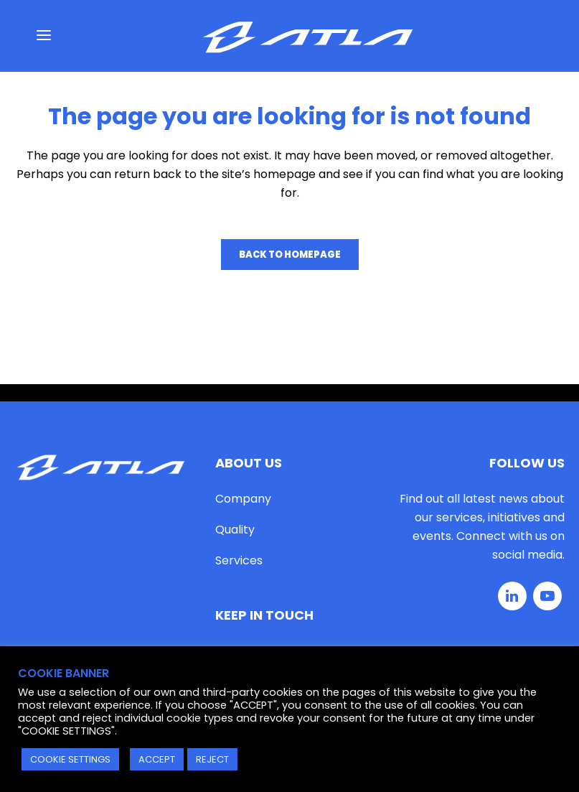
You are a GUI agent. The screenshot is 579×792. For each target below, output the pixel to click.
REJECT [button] (212, 759)
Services (239, 560)
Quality (235, 529)
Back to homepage (290, 254)
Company (243, 498)
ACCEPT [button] (156, 759)
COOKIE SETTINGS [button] (70, 759)
